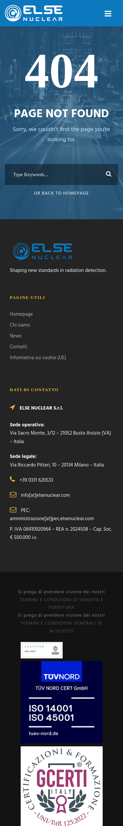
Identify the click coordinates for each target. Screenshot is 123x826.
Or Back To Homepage (61, 193)
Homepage (21, 314)
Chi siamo (20, 325)
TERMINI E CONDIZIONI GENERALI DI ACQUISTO (61, 627)
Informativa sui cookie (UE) (38, 358)
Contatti (18, 347)
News (16, 336)
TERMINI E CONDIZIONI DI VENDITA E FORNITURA (61, 604)
